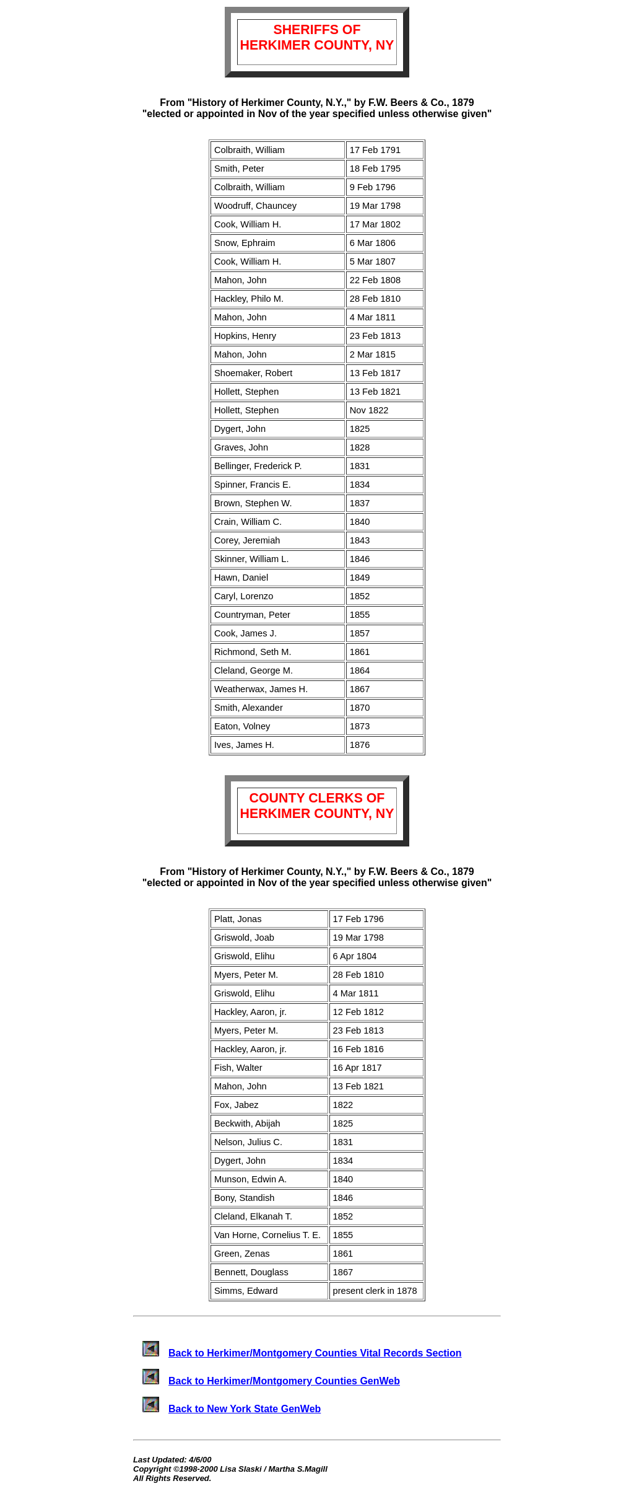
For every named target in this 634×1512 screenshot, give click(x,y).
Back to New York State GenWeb (244, 1409)
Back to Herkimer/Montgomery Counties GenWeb (284, 1381)
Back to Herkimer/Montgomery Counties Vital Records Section (315, 1353)
